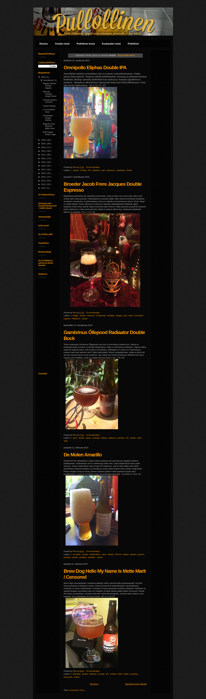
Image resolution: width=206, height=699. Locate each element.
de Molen (77, 554)
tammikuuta (48, 80)
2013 (43, 184)
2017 (43, 169)
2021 (43, 155)
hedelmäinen (95, 554)
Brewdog (77, 674)
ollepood (112, 438)
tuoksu (77, 677)
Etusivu (43, 43)
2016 (43, 173)
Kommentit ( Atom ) (77, 690)
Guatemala (101, 315)
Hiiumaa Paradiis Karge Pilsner (49, 94)
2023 (43, 147)
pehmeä (121, 438)
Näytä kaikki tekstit (126, 55)
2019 (43, 162)
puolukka (134, 674)
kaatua (126, 554)
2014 (43, 181)
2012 (43, 188)
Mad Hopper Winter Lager (49, 133)
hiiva (104, 554)
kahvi (131, 315)
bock (75, 438)
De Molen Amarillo (83, 454)
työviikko (92, 557)
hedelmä (93, 674)
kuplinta (67, 319)
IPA (89, 170)
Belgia (76, 315)
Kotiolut (113, 674)
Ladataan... (43, 57)
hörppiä (119, 315)
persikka (67, 557)
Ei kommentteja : (93, 167)
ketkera (133, 554)
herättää (111, 315)
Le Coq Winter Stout (49, 110)
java (125, 315)
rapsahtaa (120, 170)
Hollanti (111, 554)
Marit (120, 674)
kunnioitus (139, 315)
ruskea (133, 438)
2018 (43, 166)
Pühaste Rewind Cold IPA (50, 101)
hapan (89, 438)
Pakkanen (76, 319)
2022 (43, 151)
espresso (91, 315)
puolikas (83, 557)
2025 (43, 140)
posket (75, 557)
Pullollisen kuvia (86, 43)
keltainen (96, 170)
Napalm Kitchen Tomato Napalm (49, 85)
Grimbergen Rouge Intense (48, 117)
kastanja (96, 438)
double (76, 170)
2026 (43, 77)
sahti (139, 438)
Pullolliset (133, 43)
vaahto (100, 557)
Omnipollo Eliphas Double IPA (95, 67)
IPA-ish (118, 554)
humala (83, 170)
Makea (104, 438)
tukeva (84, 319)
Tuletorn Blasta (49, 106)
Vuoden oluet (62, 43)
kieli (103, 170)
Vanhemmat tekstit (136, 684)
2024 (43, 143)
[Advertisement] (47, 325)
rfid (127, 438)
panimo (141, 554)
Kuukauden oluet (111, 43)
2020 (43, 158)
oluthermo (110, 170)
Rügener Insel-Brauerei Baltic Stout (49, 126)
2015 (43, 177)
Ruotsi (129, 170)
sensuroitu (68, 677)
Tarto (66, 441)
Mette (126, 674)
